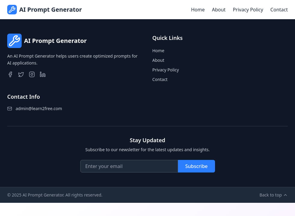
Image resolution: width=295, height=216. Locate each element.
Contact (279, 9)
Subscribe (196, 166)
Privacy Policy (248, 9)
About (219, 9)
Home (198, 9)
